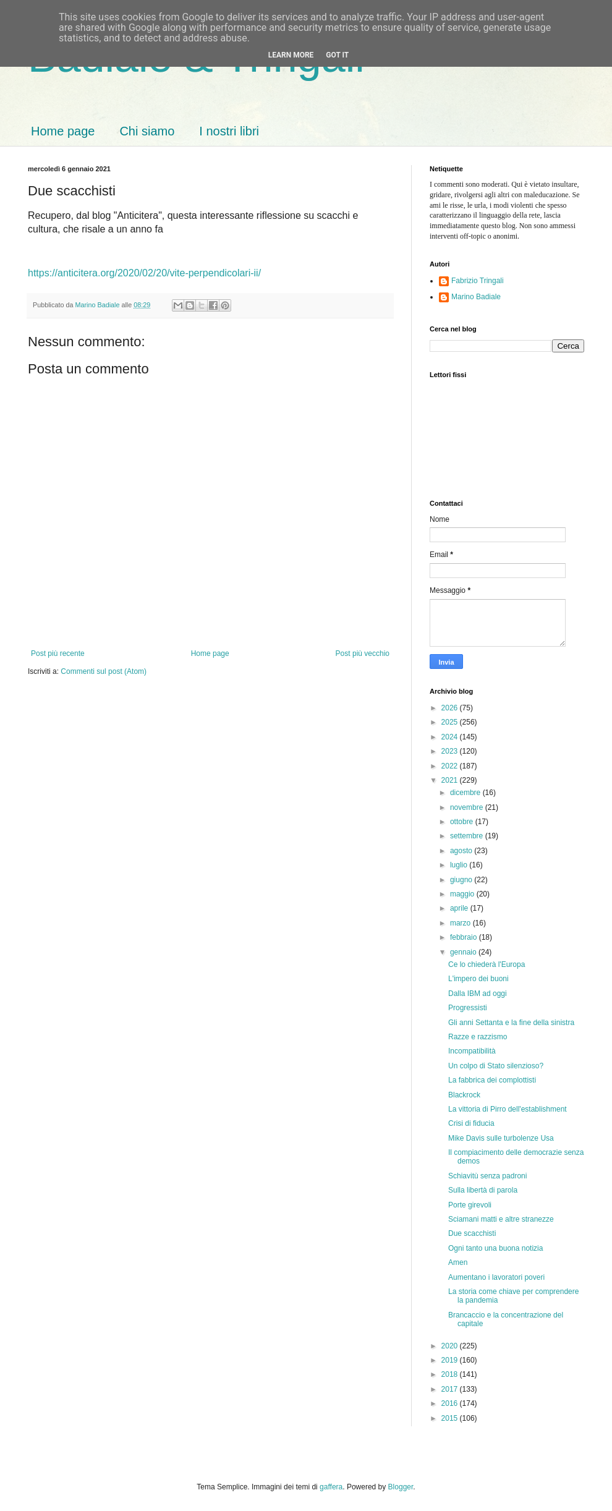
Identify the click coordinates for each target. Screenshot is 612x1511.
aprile (460, 908)
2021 (450, 780)
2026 (450, 708)
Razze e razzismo (477, 1036)
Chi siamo (146, 131)
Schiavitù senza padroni (487, 1176)
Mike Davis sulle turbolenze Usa (501, 1138)
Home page (63, 131)
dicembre (466, 792)
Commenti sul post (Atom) (104, 671)
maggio (463, 894)
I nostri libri (229, 131)
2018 (450, 1374)
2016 (450, 1403)
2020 (450, 1346)
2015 (450, 1418)
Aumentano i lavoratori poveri (496, 1277)
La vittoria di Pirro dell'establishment (507, 1109)
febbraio (464, 937)
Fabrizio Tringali (477, 280)
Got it (337, 55)
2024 (450, 737)
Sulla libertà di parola (482, 1190)
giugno (462, 879)
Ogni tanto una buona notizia (495, 1248)
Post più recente (58, 653)
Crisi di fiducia (471, 1123)
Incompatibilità (472, 1051)
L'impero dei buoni (478, 978)
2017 (450, 1389)
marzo (461, 923)
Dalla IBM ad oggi (477, 993)
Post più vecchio (362, 653)
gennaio (464, 952)
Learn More (291, 55)
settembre (467, 836)
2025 (450, 722)
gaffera (331, 1487)
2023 (450, 751)
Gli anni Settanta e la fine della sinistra (511, 1022)
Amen (457, 1262)
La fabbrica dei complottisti (492, 1080)
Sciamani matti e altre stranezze (501, 1219)
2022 (450, 766)
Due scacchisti (472, 1233)
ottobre (462, 821)
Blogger (401, 1487)
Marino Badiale (476, 296)
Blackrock (464, 1095)
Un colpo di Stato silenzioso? (495, 1066)
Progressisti (467, 1007)
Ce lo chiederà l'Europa (486, 964)
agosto (462, 850)
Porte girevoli (469, 1205)
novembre (467, 807)
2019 (450, 1360)
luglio (459, 865)
